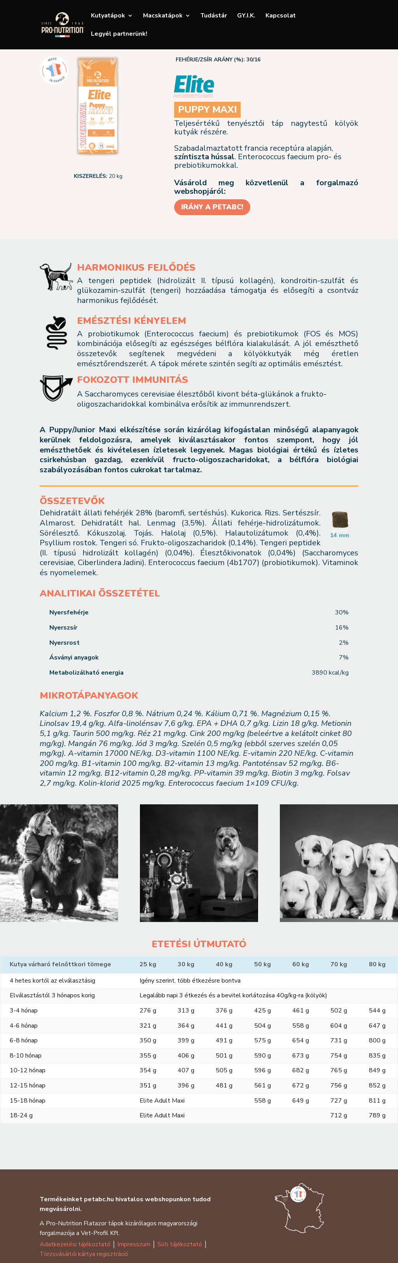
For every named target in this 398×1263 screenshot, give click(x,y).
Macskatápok (163, 16)
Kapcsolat (280, 16)
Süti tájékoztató (179, 1244)
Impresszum (133, 1244)
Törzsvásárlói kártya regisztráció (84, 1254)
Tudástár (214, 16)
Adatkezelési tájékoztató (75, 1244)
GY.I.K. (246, 16)
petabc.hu (99, 1199)
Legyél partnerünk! (119, 34)
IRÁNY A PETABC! (212, 207)
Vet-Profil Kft (100, 1233)
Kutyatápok (108, 16)
